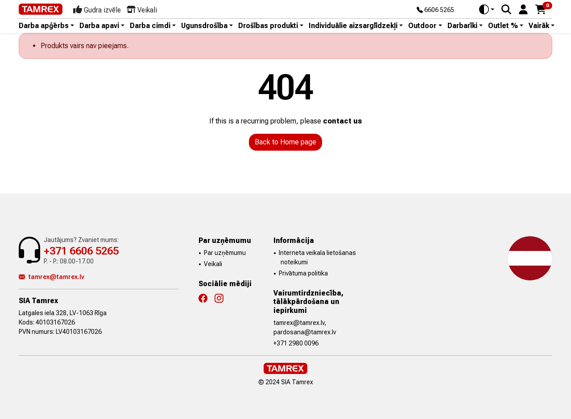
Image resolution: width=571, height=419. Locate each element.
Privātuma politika (303, 273)
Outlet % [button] (503, 25)
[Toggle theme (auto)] (486, 9)
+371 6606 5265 (81, 251)
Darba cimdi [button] (150, 25)
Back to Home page (285, 142)
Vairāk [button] (539, 25)
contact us (342, 121)
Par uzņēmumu (225, 252)
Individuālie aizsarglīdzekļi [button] (353, 25)
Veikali (213, 263)
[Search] (506, 9)
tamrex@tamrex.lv (51, 276)
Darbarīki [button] (462, 25)
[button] (523, 8)
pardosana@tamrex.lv (304, 332)
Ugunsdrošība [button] (204, 25)
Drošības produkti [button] (268, 25)
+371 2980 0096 (296, 343)
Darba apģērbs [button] (44, 25)
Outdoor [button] (422, 25)
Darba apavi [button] (99, 25)
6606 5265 (435, 10)
